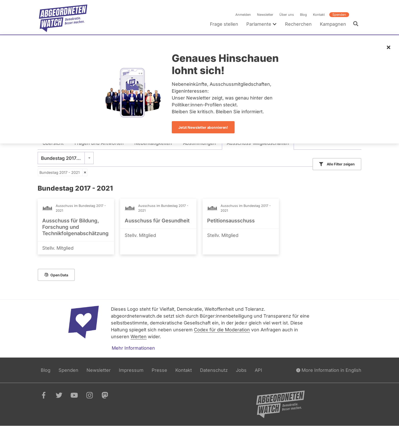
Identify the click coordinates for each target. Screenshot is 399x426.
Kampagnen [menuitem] (333, 24)
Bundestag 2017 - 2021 (59, 172)
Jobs (241, 370)
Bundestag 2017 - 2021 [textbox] (65, 158)
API (258, 370)
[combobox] (66, 158)
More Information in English (328, 370)
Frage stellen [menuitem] (224, 24)
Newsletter (265, 15)
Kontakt (319, 15)
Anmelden (243, 15)
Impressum (131, 370)
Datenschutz (214, 370)
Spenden (339, 15)
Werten (139, 336)
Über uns (286, 15)
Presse (159, 370)
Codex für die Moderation (222, 329)
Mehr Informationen (133, 348)
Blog (303, 15)
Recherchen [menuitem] (298, 24)
